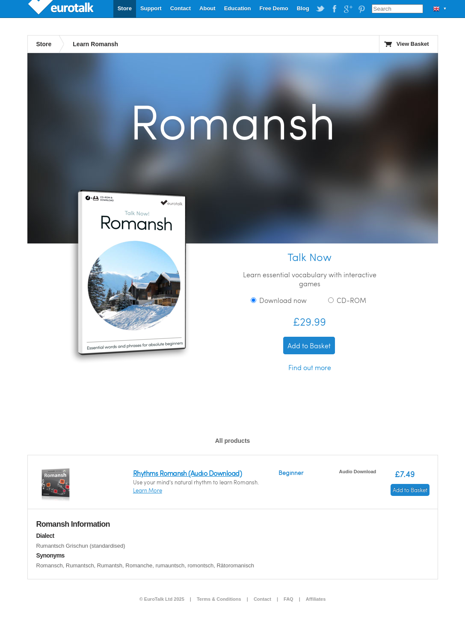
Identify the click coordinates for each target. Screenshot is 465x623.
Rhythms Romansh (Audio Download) (187, 473)
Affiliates (316, 599)
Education (237, 8)
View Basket (413, 44)
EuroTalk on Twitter (320, 9)
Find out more (309, 367)
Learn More (147, 490)
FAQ (288, 599)
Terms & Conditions (219, 599)
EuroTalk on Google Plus (348, 9)
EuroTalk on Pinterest (361, 9)
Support (151, 8)
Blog (303, 8)
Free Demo (273, 8)
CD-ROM (347, 300)
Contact (180, 8)
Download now (279, 300)
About (207, 8)
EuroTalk (61, 8)
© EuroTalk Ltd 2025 (161, 599)
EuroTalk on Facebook (334, 9)
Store (125, 8)
